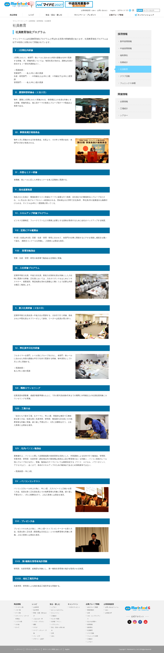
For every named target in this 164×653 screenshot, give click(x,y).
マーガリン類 (19, 607)
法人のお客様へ (92, 621)
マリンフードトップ (20, 21)
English (112, 10)
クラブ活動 (125, 76)
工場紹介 (124, 108)
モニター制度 (55, 618)
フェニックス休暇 (128, 83)
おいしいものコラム (57, 610)
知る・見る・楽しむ (54, 15)
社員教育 (124, 69)
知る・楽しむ (55, 604)
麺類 (34, 624)
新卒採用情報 (126, 41)
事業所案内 (90, 610)
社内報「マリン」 (56, 621)
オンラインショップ (144, 15)
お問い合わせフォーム (111, 607)
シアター (124, 115)
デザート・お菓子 (38, 639)
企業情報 (32, 21)
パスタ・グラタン (38, 621)
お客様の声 (108, 613)
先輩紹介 (124, 62)
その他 (17, 624)
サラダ (35, 627)
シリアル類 (18, 621)
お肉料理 (36, 607)
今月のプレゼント (74, 607)
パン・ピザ (36, 636)
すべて (17, 627)
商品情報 (13, 15)
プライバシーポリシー (33, 649)
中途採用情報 (126, 48)
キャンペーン (55, 613)
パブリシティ (55, 624)
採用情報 (40, 21)
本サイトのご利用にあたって (52, 649)
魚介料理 (36, 610)
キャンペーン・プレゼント (85, 15)
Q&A (52, 636)
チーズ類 (18, 613)
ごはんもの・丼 (38, 618)
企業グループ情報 (116, 15)
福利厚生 (124, 55)
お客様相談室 (94, 10)
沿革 (52, 633)
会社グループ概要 (92, 607)
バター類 (18, 610)
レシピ (31, 15)
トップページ (18, 649)
